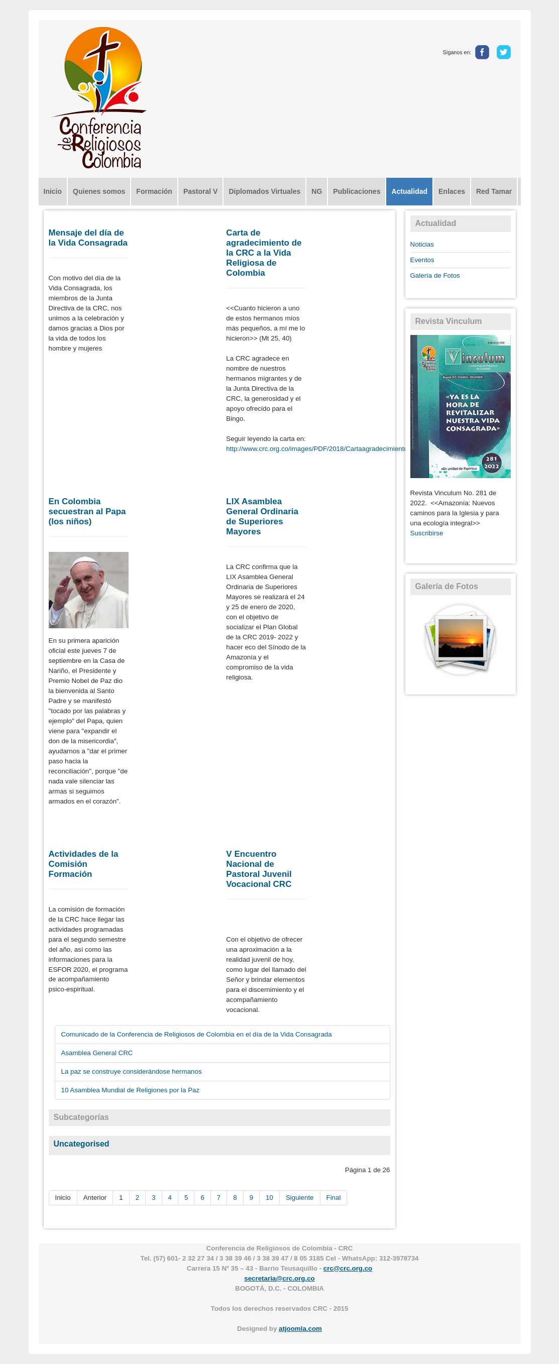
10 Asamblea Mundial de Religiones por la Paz (130, 1090)
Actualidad (409, 191)
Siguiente (300, 1197)
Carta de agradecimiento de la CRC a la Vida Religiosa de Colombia (263, 253)
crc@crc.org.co (347, 1268)
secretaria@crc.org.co (279, 1278)
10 (269, 1197)
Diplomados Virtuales (264, 191)
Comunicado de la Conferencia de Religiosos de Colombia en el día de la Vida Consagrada (196, 1034)
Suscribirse (426, 533)
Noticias (422, 244)
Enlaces (451, 191)
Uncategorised (81, 1144)
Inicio (53, 191)
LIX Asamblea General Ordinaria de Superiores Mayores (262, 516)
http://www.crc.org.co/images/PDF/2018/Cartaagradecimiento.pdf (322, 448)
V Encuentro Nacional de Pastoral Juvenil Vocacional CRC (258, 869)
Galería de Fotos (435, 275)
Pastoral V (200, 191)
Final (333, 1197)
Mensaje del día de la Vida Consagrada (88, 238)
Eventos (422, 260)
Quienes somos (99, 191)
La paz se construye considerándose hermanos (131, 1071)
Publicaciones (356, 191)
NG (316, 191)
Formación (154, 191)
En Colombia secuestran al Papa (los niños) (87, 511)
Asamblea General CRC (97, 1053)
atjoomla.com (300, 1328)
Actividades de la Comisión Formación (84, 864)
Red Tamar (494, 191)
